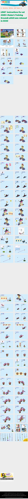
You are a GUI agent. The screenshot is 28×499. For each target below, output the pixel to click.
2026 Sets (11, 8)
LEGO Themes (17, 8)
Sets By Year (5, 8)
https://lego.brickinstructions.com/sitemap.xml (15, 497)
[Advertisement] (14, 101)
